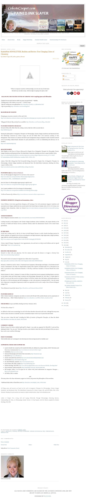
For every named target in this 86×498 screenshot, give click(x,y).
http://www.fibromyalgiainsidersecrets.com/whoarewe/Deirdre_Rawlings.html (38, 365)
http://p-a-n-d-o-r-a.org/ (17, 352)
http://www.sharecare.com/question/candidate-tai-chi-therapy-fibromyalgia (19, 190)
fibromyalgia (50, 431)
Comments (66, 79)
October (67, 252)
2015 (65, 237)
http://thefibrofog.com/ (6, 130)
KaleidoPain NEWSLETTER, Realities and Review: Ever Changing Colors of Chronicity (27, 53)
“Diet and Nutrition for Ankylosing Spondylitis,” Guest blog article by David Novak (76, 163)
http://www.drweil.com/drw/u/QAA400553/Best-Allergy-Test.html (17, 167)
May (66, 290)
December (67, 247)
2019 (65, 228)
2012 (65, 245)
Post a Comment (5, 442)
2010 (65, 305)
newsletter (4, 432)
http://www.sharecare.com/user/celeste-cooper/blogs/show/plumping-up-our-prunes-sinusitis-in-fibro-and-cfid (27, 118)
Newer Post (4, 444)
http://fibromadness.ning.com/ (19, 359)
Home (3, 39)
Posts (65, 76)
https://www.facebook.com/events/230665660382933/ (32, 217)
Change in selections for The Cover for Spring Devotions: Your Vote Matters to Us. (75, 148)
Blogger (47, 496)
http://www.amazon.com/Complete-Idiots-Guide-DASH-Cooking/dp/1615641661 (21, 239)
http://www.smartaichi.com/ (11, 371)
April (66, 292)
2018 (65, 230)
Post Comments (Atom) (13, 448)
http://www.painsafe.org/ (14, 245)
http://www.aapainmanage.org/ (8, 143)
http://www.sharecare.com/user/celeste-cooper (30, 350)
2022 (65, 220)
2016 (65, 235)
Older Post (56, 444)
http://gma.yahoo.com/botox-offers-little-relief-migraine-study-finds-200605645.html (22, 260)
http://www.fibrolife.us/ (16, 355)
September (68, 254)
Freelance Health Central (41, 39)
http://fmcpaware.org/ (36, 353)
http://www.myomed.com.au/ (27, 361)
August (67, 257)
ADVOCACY (9, 431)
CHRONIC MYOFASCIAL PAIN (37, 431)
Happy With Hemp (27, 39)
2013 (65, 242)
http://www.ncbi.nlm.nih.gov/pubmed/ (10, 255)
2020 (65, 225)
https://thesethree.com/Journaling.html (20, 106)
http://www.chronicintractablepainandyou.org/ (32, 357)
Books (18, 39)
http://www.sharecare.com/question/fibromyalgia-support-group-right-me (19, 184)
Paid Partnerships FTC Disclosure (58, 39)
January (67, 300)
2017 (65, 233)
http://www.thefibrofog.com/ (28, 363)
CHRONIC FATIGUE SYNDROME (20, 431)
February (67, 297)
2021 (65, 223)
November (67, 249)
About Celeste (11, 39)
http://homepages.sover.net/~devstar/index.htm (33, 367)
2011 (65, 303)
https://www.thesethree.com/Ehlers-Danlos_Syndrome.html (38, 298)
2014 (65, 240)
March (67, 295)
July (66, 259)
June (66, 262)
